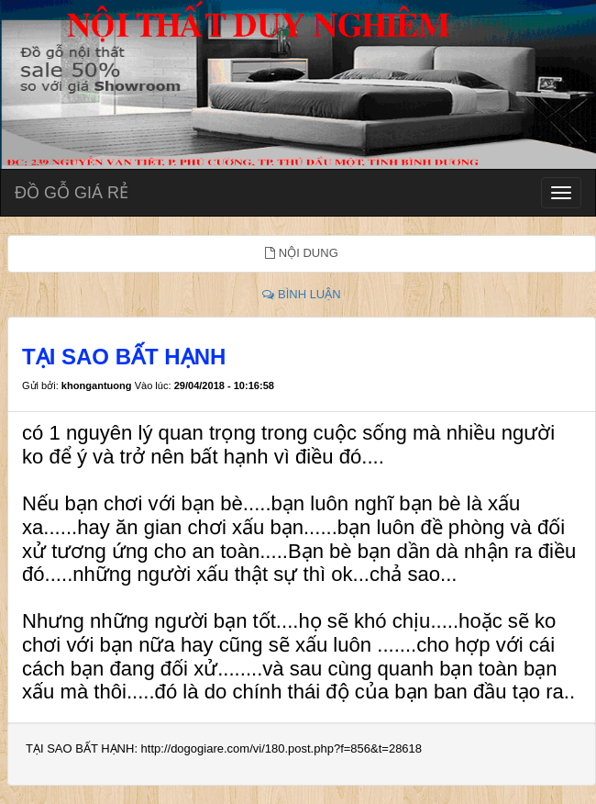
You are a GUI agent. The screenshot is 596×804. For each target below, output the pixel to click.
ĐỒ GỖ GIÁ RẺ (71, 193)
